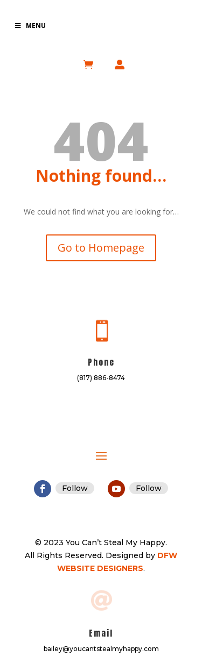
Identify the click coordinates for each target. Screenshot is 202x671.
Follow (75, 488)
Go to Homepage (101, 247)
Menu (30, 25)
